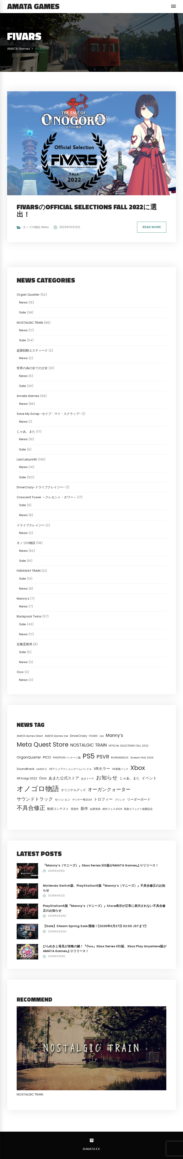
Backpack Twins (29, 616)
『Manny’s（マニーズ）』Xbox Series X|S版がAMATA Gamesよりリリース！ (100, 865)
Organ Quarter (28, 294)
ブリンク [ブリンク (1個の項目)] (120, 800)
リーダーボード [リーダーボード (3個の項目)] (138, 799)
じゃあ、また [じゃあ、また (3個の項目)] (130, 778)
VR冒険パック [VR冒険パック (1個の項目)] (120, 769)
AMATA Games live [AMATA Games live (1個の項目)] (56, 736)
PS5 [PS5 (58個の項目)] (89, 756)
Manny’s (23, 598)
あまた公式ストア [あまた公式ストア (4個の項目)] (64, 778)
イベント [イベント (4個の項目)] (149, 778)
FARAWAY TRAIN (29, 570)
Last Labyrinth (27, 459)
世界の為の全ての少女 (32, 368)
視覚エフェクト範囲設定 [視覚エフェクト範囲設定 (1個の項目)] (138, 809)
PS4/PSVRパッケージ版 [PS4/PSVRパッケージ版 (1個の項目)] (67, 757)
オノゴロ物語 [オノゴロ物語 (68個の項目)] (38, 788)
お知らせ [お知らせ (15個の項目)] (107, 777)
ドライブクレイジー (31, 525)
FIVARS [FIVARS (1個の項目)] (93, 736)
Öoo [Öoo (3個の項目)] (43, 778)
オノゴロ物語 (31, 227)
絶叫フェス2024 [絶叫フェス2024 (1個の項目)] (112, 809)
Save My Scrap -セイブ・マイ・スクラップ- (49, 413)
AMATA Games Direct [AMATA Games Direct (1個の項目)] (30, 736)
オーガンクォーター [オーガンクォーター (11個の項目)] (109, 789)
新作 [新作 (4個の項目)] (84, 808)
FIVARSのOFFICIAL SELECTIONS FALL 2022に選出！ (87, 210)
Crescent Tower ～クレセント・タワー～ (46, 497)
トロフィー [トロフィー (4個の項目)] (103, 799)
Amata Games (28, 396)
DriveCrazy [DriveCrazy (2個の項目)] (78, 736)
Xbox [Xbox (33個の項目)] (137, 767)
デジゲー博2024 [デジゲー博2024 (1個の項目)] (82, 800)
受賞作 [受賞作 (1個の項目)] (75, 809)
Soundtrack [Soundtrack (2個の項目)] (25, 769)
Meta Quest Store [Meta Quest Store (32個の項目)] (42, 744)
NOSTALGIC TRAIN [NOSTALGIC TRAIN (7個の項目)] (88, 745)
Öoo (20, 672)
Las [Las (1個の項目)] (102, 736)
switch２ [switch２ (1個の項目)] (41, 769)
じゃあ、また (26, 431)
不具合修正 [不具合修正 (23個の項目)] (31, 808)
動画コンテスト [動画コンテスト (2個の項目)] (58, 809)
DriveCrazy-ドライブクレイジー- (41, 487)
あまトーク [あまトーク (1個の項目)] (87, 778)
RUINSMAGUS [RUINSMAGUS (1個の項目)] (119, 757)
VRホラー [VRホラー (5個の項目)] (102, 768)
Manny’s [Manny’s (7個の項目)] (114, 735)
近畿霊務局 (24, 644)
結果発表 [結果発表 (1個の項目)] (95, 809)
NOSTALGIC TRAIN (30, 322)
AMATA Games (33, 6)
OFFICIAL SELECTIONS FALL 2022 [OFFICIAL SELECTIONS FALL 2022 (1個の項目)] (128, 746)
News (45, 227)
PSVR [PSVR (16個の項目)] (103, 756)
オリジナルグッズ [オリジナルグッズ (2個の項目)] (73, 790)
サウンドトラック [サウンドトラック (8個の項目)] (35, 799)
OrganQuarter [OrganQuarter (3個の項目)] (29, 757)
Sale (22, 312)
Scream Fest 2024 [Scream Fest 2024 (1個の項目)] (141, 757)
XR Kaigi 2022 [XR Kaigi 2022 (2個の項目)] (27, 778)
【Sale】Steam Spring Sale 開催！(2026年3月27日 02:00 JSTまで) (95, 926)
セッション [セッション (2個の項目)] (62, 799)
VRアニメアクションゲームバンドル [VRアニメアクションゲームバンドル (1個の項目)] (70, 769)
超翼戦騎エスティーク (32, 350)
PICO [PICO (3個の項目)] (47, 757)
